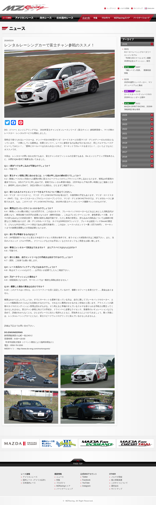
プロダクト (106, 18)
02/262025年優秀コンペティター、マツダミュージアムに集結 (138, 82)
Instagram (86, 486)
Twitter (85, 477)
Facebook (86, 480)
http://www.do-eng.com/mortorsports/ (33, 349)
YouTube (86, 483)
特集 (95, 18)
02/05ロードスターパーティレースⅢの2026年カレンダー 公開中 (138, 94)
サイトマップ (138, 8)
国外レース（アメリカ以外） (35, 480)
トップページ (111, 8)
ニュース (86, 18)
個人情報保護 (116, 480)
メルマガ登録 (124, 8)
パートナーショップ (141, 18)
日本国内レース (29, 483)
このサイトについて (119, 483)
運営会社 (115, 486)
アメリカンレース (30, 477)
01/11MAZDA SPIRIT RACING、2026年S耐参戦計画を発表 (138, 106)
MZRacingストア (121, 18)
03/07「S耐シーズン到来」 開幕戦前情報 (137, 70)
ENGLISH (151, 8)
